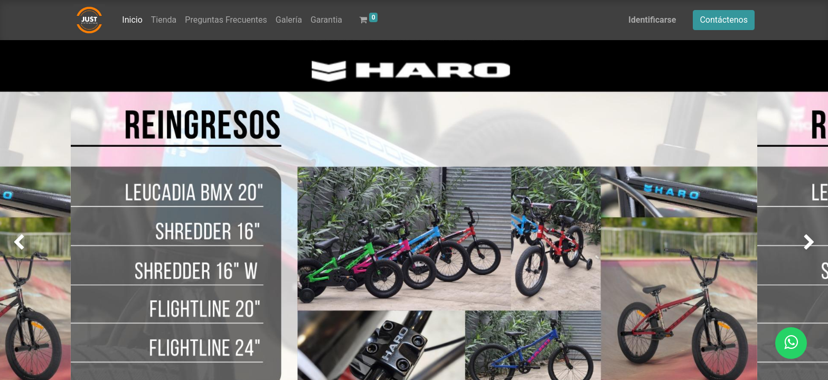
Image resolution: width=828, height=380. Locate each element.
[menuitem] (132, 20)
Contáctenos (724, 20)
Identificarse (652, 20)
